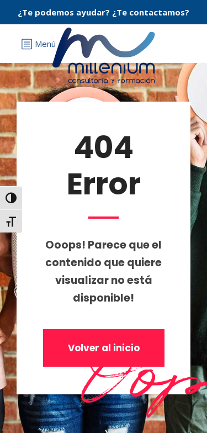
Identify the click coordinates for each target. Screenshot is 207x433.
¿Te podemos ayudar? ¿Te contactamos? (103, 12)
